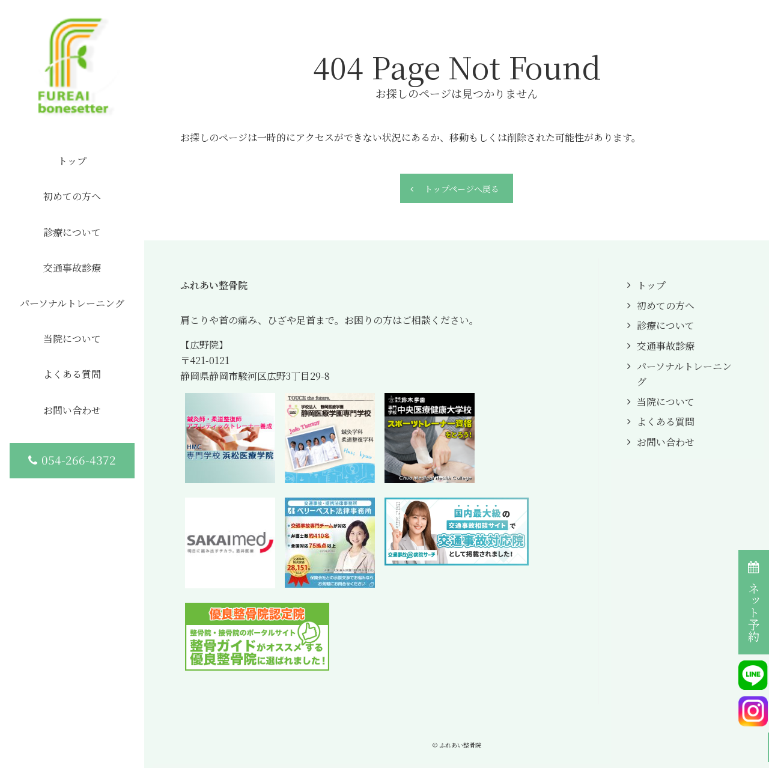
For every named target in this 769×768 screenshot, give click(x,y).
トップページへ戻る (461, 189)
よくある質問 (666, 421)
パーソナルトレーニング (684, 374)
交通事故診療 (666, 346)
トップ (651, 285)
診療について (666, 325)
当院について (666, 402)
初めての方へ (666, 305)
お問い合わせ (666, 442)
